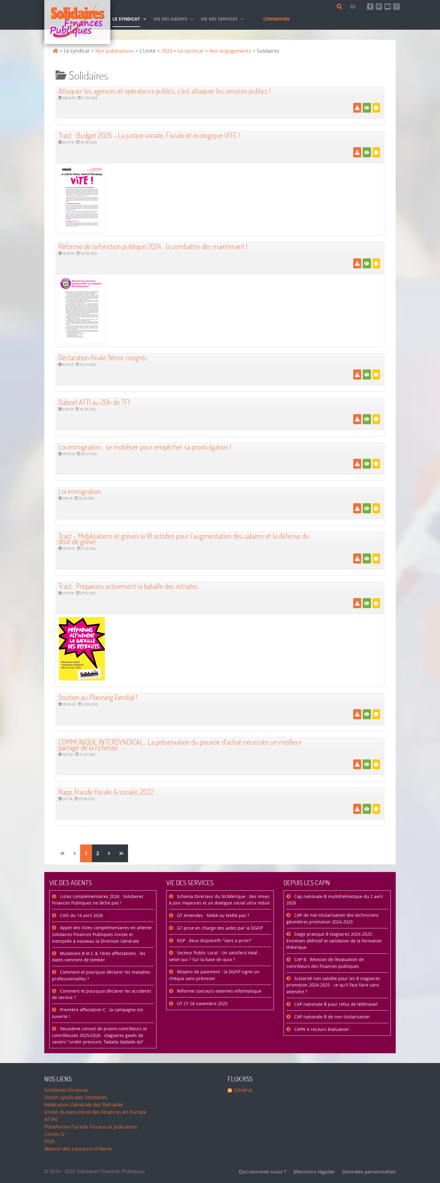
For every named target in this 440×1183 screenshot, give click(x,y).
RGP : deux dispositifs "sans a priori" (214, 940)
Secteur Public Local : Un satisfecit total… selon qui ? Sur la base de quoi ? (215, 956)
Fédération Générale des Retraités (83, 1105)
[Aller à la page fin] (121, 853)
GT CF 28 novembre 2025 (202, 1003)
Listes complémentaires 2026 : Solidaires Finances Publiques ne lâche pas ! (97, 900)
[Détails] (376, 108)
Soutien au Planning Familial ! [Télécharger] (98, 697)
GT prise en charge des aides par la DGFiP (219, 928)
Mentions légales (312, 1171)
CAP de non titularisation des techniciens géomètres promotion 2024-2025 (332, 919)
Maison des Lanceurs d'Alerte (78, 1149)
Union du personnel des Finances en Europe (95, 1112)
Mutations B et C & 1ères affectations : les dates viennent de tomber (98, 957)
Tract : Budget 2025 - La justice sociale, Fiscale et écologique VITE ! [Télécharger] (149, 135)
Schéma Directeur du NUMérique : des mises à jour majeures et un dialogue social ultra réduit (219, 900)
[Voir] (367, 108)
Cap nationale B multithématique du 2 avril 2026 (334, 900)
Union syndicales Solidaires (75, 1097)
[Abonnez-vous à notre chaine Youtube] (387, 6)
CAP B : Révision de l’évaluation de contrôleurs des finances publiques (325, 963)
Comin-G (54, 1134)
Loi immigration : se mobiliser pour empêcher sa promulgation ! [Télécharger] (144, 446)
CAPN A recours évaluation (321, 1029)
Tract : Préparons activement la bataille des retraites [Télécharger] (128, 586)
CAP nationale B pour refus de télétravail (335, 1004)
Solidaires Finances (66, 1090)
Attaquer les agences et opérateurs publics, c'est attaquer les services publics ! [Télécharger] (164, 90)
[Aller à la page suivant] (109, 853)
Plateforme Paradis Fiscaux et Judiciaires (90, 1127)
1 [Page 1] (86, 853)
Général (243, 1090)
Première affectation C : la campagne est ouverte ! (97, 1013)
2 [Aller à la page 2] (97, 853)
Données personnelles (367, 1171)
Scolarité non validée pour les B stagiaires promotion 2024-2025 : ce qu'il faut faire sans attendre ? (333, 985)
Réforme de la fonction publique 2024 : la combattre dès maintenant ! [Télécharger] (153, 246)
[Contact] (353, 6)
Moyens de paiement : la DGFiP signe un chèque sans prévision (214, 975)
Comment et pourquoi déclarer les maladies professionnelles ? (101, 976)
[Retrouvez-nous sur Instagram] (396, 6)
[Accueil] (77, 22)
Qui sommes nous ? (262, 1171)
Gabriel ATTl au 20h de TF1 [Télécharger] (94, 402)
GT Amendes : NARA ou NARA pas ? (212, 915)
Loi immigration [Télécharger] (79, 491)
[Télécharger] (357, 108)
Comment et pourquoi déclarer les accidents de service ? (101, 995)
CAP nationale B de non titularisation (331, 1017)
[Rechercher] (340, 6)
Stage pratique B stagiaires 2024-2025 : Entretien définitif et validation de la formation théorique (334, 941)
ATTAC (51, 1119)
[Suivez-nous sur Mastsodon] (379, 6)
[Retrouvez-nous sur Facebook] (370, 6)
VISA (49, 1141)
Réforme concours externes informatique (218, 991)
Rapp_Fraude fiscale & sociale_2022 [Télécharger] (106, 791)
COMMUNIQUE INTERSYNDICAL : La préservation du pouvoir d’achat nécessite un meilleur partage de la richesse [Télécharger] (180, 744)
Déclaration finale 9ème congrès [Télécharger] (102, 357)
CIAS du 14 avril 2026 (81, 915)
